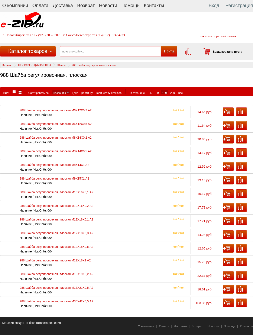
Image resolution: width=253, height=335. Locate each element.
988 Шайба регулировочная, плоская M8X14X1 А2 (54, 165)
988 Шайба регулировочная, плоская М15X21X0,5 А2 (56, 287)
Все (180, 92)
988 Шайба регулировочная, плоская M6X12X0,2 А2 (55, 110)
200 (172, 92)
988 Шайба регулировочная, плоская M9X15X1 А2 (54, 178)
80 (157, 92)
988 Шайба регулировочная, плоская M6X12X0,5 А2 (55, 124)
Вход (214, 5)
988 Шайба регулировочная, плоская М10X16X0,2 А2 (56, 205)
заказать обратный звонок (218, 36)
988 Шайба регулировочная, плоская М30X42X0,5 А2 (56, 301)
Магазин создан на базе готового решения (31, 323)
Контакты (154, 5)
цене (75, 92)
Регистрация (239, 5)
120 (164, 92)
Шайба (61, 65)
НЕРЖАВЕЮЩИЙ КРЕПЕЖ (34, 65)
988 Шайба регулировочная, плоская (94, 65)
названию (61, 92)
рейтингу (87, 92)
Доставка (63, 5)
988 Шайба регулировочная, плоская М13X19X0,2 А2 (56, 274)
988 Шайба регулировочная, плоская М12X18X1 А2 (55, 260)
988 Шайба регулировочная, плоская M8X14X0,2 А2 (55, 137)
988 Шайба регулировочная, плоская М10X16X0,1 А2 (56, 192)
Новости (108, 5)
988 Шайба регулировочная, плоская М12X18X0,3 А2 (56, 233)
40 (150, 92)
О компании (15, 5)
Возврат (86, 5)
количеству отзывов (108, 92)
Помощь (130, 5)
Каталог (7, 65)
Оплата (40, 5)
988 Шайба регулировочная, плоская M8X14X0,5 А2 (55, 151)
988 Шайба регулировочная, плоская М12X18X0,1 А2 (56, 219)
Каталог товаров (27, 51)
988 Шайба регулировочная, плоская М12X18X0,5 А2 (56, 246)
